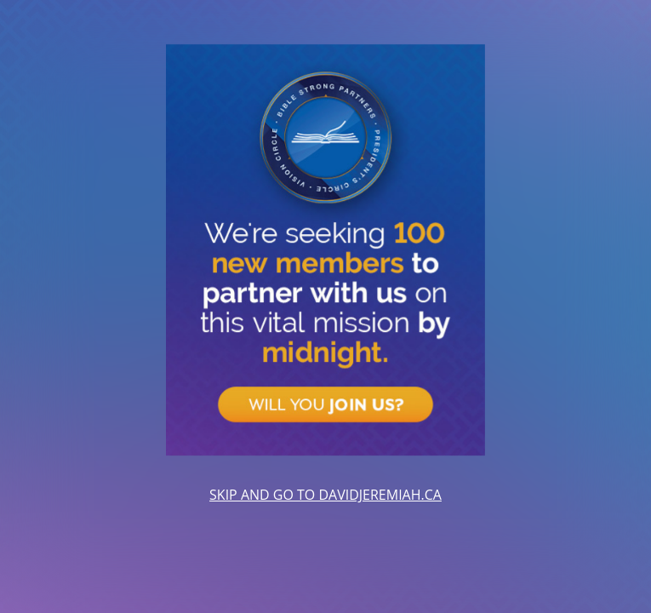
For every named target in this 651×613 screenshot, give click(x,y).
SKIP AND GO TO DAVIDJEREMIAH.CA (325, 494)
